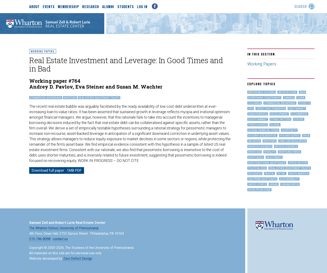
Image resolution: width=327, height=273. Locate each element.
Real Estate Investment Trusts (99, 97)
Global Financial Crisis (263, 130)
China (300, 97)
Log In (142, 6)
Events (49, 7)
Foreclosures (257, 124)
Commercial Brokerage (45, 97)
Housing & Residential (262, 135)
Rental (269, 173)
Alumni (108, 7)
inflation (254, 141)
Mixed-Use (254, 151)
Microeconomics (286, 146)
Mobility (269, 151)
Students (125, 7)
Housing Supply (290, 135)
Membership (68, 7)
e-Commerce (299, 114)
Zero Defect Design (77, 258)
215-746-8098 (39, 239)
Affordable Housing (261, 92)
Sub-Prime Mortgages (262, 179)
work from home (259, 189)
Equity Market (257, 119)
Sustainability (289, 179)
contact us (60, 239)
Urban (273, 184)
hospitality (289, 130)
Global (275, 124)
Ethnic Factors (280, 119)
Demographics (257, 114)
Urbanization (290, 184)
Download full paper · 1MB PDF (57, 170)
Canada (289, 97)
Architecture (287, 92)
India (306, 135)
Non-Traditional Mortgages (266, 162)
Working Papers (43, 51)
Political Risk (257, 168)
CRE (250, 108)
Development (279, 114)
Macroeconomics (260, 146)
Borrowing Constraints (264, 97)
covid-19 (304, 103)
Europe (298, 119)
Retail (281, 173)
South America (298, 173)
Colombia (254, 103)
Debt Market (296, 108)
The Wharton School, (44, 228)
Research (90, 7)
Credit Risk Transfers (270, 108)
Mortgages (255, 157)
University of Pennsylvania (79, 228)
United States (257, 184)
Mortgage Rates (289, 151)
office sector (298, 162)
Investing (70, 97)
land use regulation (292, 141)
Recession (255, 173)
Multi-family (274, 157)
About (34, 7)
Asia (302, 92)
